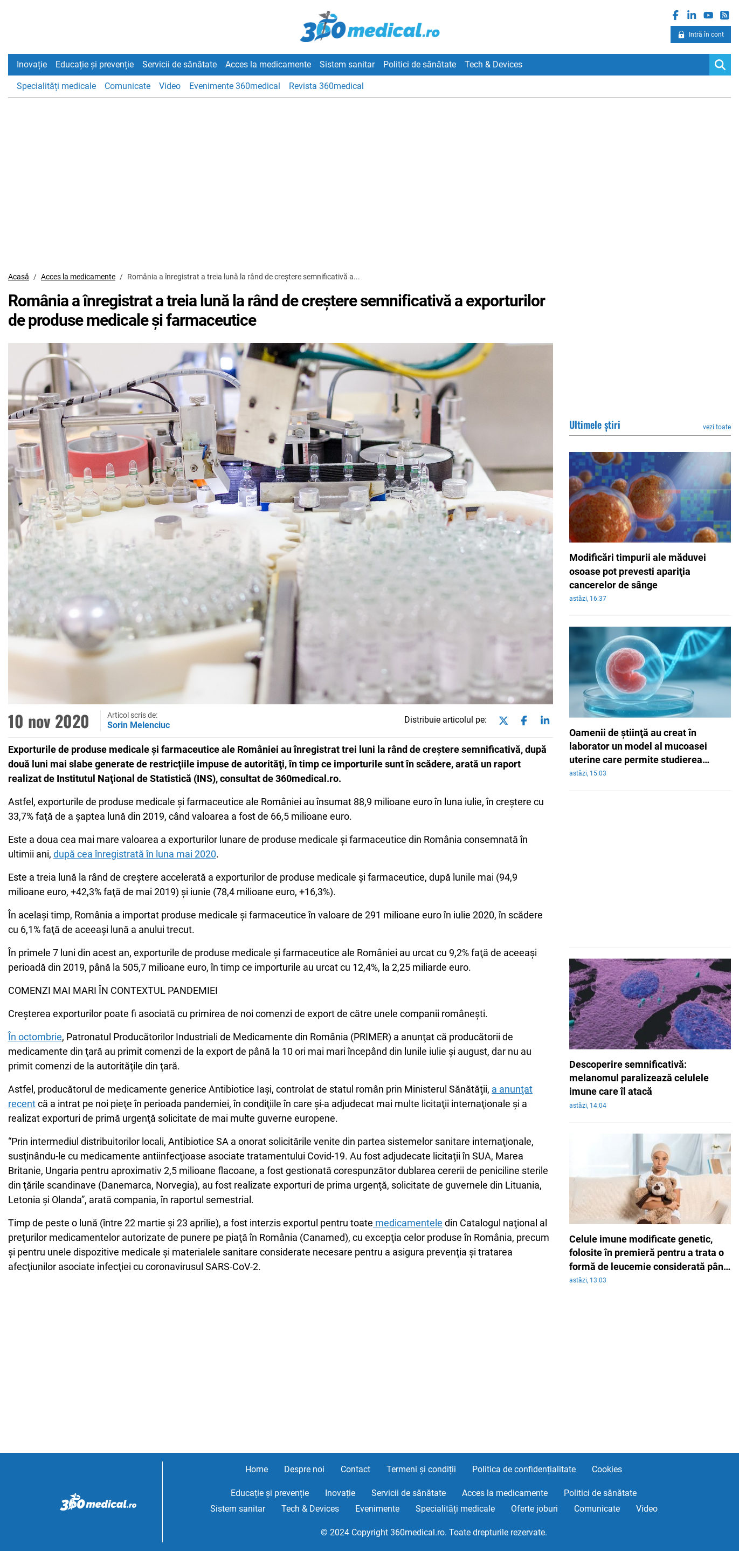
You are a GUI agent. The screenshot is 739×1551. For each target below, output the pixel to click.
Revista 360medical (326, 86)
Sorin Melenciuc (138, 725)
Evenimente (377, 1509)
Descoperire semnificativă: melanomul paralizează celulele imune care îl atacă (639, 1078)
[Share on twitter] (501, 720)
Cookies (607, 1469)
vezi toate (717, 427)
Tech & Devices (493, 64)
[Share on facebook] (522, 720)
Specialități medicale (56, 86)
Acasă (18, 276)
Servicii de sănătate (179, 64)
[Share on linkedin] (543, 720)
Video (170, 86)
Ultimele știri (594, 424)
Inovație (32, 64)
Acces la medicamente (268, 64)
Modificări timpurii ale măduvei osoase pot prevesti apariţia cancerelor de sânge (637, 571)
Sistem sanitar (347, 64)
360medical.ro (369, 26)
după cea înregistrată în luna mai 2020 (134, 854)
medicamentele (408, 1223)
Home (256, 1469)
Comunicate (127, 86)
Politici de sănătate (419, 64)
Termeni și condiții (421, 1469)
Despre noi (304, 1469)
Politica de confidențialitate (524, 1469)
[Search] (720, 65)
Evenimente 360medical (234, 86)
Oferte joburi (534, 1509)
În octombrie (35, 1036)
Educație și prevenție (95, 64)
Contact (355, 1469)
